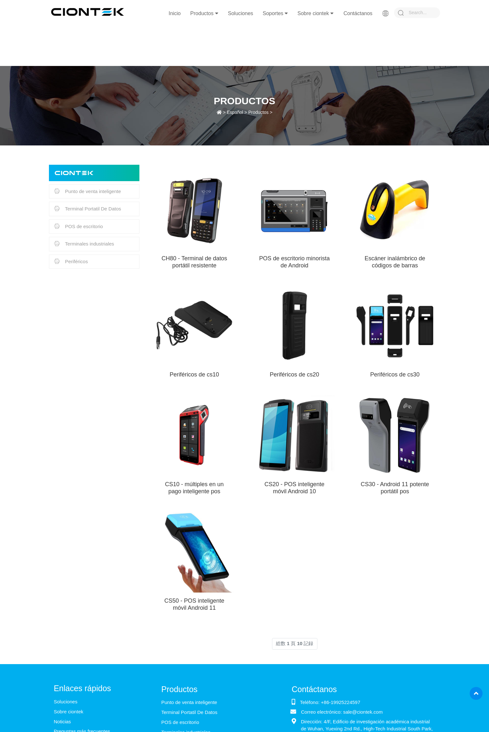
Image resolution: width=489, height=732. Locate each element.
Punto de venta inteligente (87, 192)
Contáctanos (357, 13)
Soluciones (240, 13)
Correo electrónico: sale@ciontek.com (342, 712)
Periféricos (71, 262)
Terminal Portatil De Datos (87, 209)
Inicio (175, 13)
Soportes (275, 13)
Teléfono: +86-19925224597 (330, 702)
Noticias (62, 721)
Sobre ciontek (315, 13)
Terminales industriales (84, 244)
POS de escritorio (78, 227)
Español (235, 112)
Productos (204, 13)
